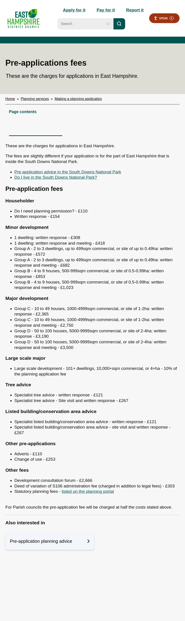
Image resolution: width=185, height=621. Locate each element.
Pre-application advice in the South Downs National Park (67, 172)
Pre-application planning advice (49, 541)
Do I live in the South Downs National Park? (55, 177)
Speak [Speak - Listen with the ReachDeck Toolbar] (164, 18)
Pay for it (106, 10)
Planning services (35, 99)
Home (10, 99)
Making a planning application (78, 99)
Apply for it (74, 10)
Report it (135, 10)
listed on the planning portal (88, 491)
